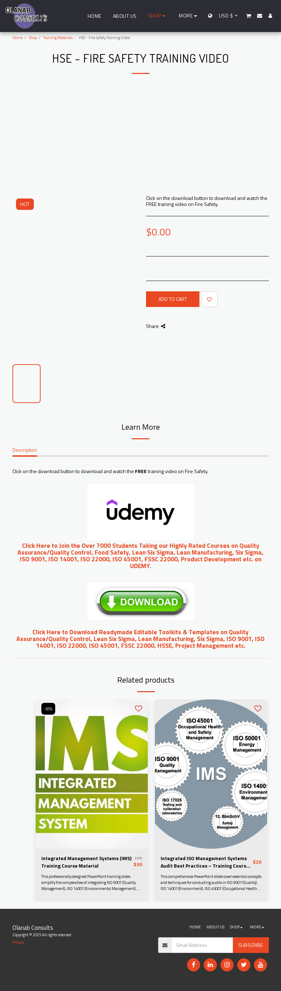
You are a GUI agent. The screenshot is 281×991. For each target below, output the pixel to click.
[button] (249, 15)
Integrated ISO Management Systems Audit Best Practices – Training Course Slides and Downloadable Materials (205, 861)
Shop (33, 38)
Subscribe (250, 945)
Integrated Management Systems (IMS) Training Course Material (86, 861)
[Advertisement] (140, 141)
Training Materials (58, 38)
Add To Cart (172, 299)
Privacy (18, 942)
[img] (92, 774)
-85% (48, 709)
